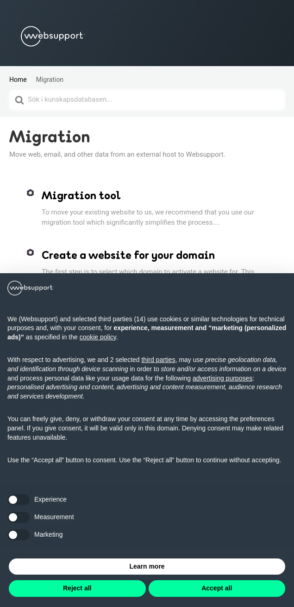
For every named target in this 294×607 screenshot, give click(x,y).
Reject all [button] (77, 588)
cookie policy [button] (98, 337)
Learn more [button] (146, 566)
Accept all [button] (216, 588)
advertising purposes (222, 378)
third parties (158, 359)
